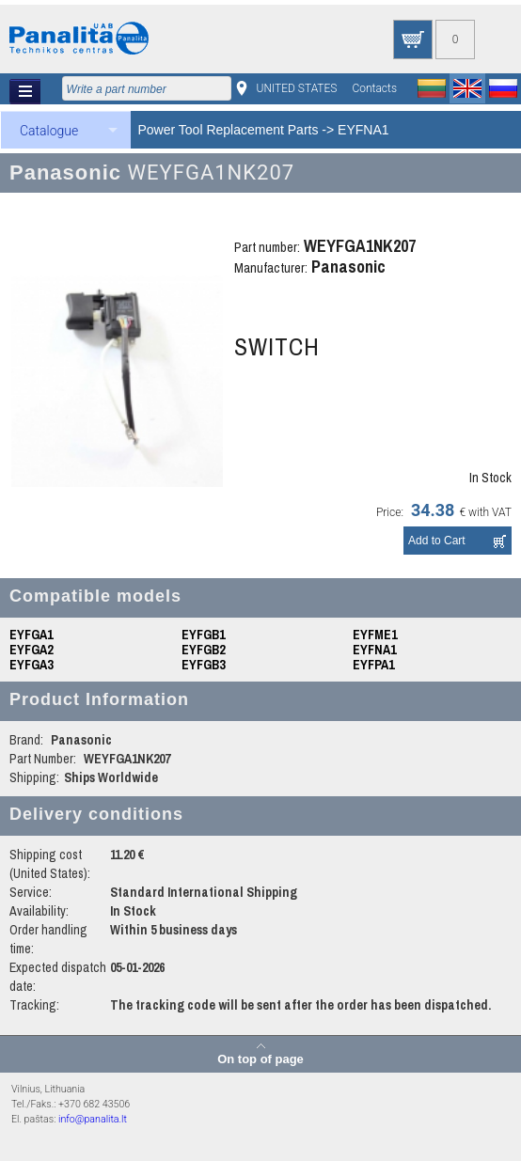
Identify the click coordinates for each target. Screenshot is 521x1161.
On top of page (260, 1058)
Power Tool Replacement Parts (228, 129)
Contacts (374, 88)
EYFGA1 (31, 634)
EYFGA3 (31, 664)
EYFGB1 (203, 634)
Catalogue (49, 130)
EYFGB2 (203, 649)
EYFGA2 (31, 649)
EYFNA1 (363, 129)
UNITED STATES (297, 88)
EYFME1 (375, 634)
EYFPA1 (373, 664)
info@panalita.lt (92, 1119)
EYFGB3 (203, 664)
